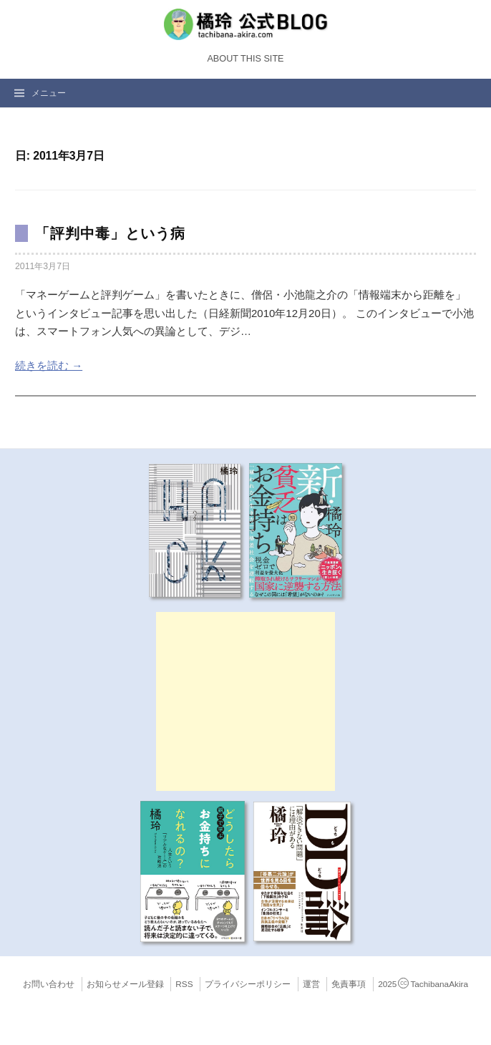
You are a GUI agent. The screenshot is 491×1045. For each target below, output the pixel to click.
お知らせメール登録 (125, 984)
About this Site (245, 59)
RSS (184, 984)
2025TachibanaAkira (423, 984)
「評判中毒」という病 (110, 233)
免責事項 (348, 984)
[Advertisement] (245, 701)
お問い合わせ (48, 984)
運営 (311, 984)
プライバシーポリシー (248, 984)
